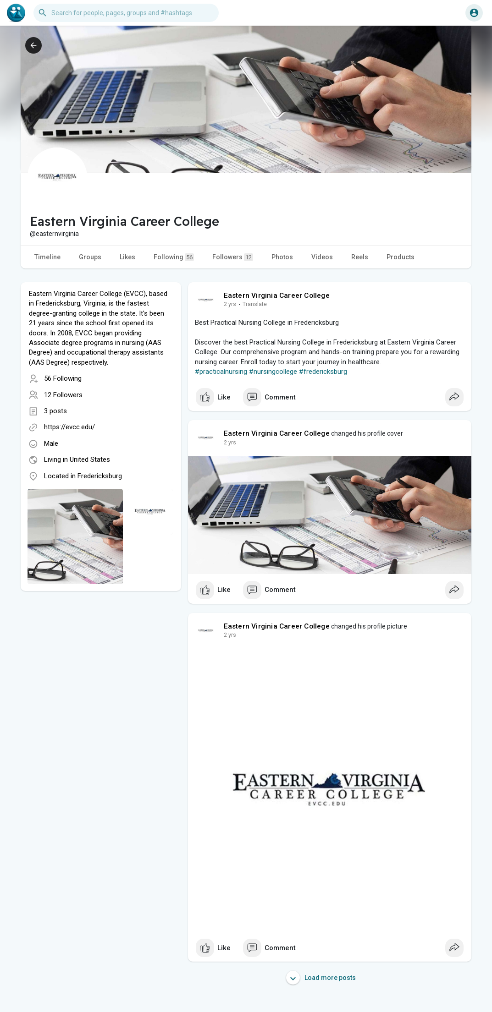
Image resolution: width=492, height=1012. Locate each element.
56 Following (63, 378)
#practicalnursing (221, 371)
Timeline (47, 257)
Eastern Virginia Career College (277, 295)
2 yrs (230, 304)
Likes (127, 257)
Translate (255, 304)
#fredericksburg (323, 371)
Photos (282, 257)
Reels (359, 257)
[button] (126, 13)
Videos (322, 257)
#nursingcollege (273, 371)
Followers (232, 257)
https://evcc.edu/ (69, 427)
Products (401, 257)
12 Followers (63, 395)
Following (174, 257)
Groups (90, 257)
